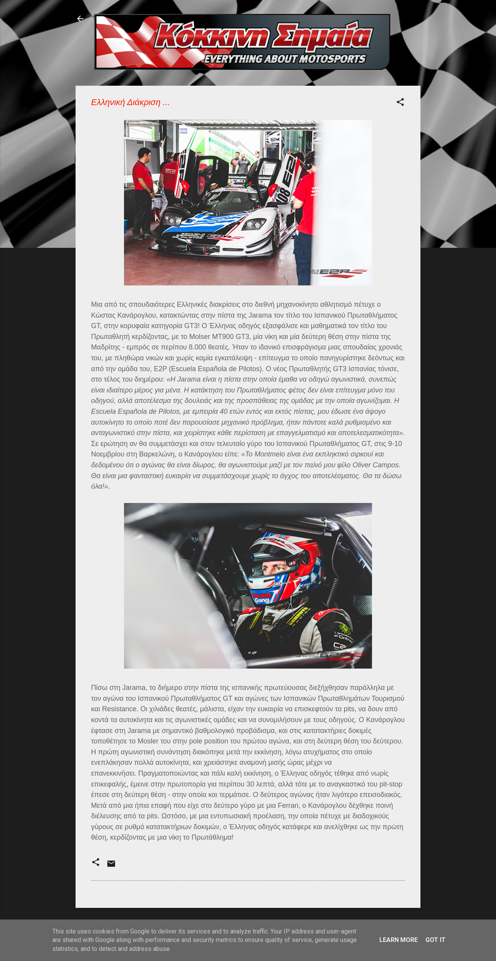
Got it (435, 940)
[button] (400, 103)
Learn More (398, 940)
